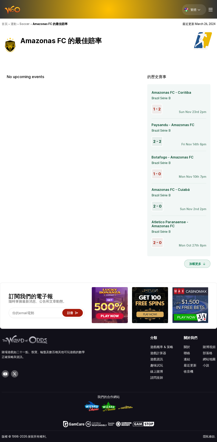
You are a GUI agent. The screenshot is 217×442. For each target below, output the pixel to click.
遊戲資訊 (156, 359)
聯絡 (187, 353)
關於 (187, 347)
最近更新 (190, 365)
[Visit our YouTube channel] (5, 373)
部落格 (207, 353)
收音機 (188, 371)
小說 (206, 365)
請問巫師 (156, 378)
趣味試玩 (156, 365)
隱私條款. (209, 436)
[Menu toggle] (210, 9)
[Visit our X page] (14, 373)
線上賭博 (156, 371)
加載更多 (197, 264)
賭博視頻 (209, 347)
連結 (187, 359)
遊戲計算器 (158, 353)
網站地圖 (209, 359)
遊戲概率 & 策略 (161, 347)
